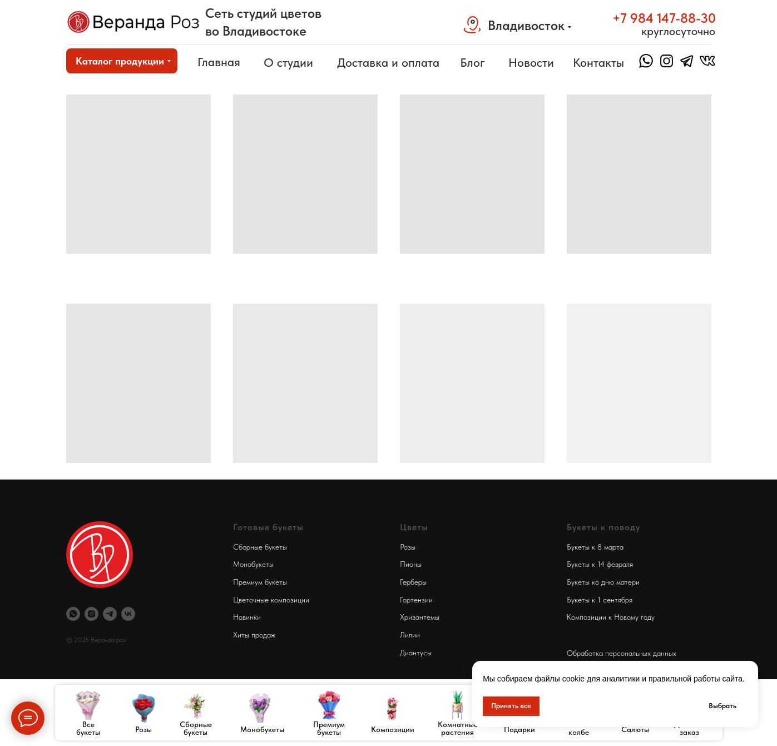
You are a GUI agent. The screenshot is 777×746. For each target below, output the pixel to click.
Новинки (247, 616)
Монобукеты (262, 729)
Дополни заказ (689, 728)
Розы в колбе (578, 728)
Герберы (413, 581)
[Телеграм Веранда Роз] (110, 614)
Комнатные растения (458, 728)
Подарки (519, 729)
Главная (218, 62)
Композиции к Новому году (611, 616)
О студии (288, 62)
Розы (143, 729)
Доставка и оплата (388, 62)
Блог (472, 62)
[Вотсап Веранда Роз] (73, 614)
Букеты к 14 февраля (600, 564)
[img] (133, 22)
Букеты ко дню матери (603, 581)
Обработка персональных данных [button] (621, 653)
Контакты (598, 62)
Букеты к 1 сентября (599, 599)
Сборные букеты (196, 728)
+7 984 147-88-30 (664, 18)
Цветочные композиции (271, 599)
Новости (531, 62)
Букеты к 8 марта (595, 546)
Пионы (411, 564)
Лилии (410, 634)
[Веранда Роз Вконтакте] (128, 614)
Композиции (392, 729)
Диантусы (416, 652)
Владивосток (526, 25)
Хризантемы (419, 616)
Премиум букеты (329, 728)
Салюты (635, 729)
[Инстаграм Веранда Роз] (91, 614)
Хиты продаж (254, 634)
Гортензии (416, 599)
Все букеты (88, 728)
